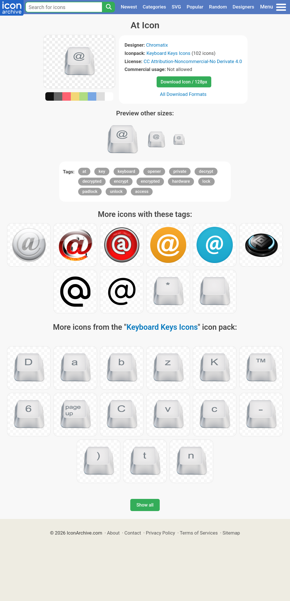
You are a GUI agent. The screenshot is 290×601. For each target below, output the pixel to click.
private (179, 171)
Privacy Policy (160, 533)
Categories (154, 7)
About (113, 533)
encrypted (150, 181)
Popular (195, 7)
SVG (176, 7)
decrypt (206, 171)
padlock (89, 191)
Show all (145, 505)
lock (206, 181)
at (84, 171)
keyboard (126, 171)
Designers (243, 7)
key (102, 171)
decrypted (91, 181)
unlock (116, 191)
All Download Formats (183, 94)
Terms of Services (199, 533)
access (141, 191)
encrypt (121, 181)
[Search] (108, 7)
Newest (129, 7)
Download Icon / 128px (184, 82)
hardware (181, 181)
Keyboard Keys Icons (168, 53)
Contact (132, 533)
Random (218, 7)
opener (154, 171)
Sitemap (231, 533)
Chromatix (157, 45)
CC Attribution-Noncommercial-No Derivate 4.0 (193, 61)
